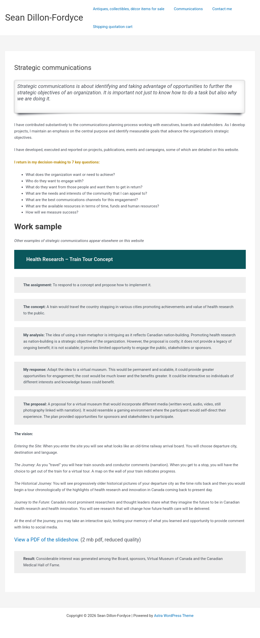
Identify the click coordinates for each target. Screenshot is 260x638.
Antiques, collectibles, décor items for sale (127, 9)
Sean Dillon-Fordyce (44, 17)
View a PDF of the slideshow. (46, 540)
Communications (185, 9)
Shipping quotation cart (112, 26)
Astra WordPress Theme (173, 615)
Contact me (217, 9)
